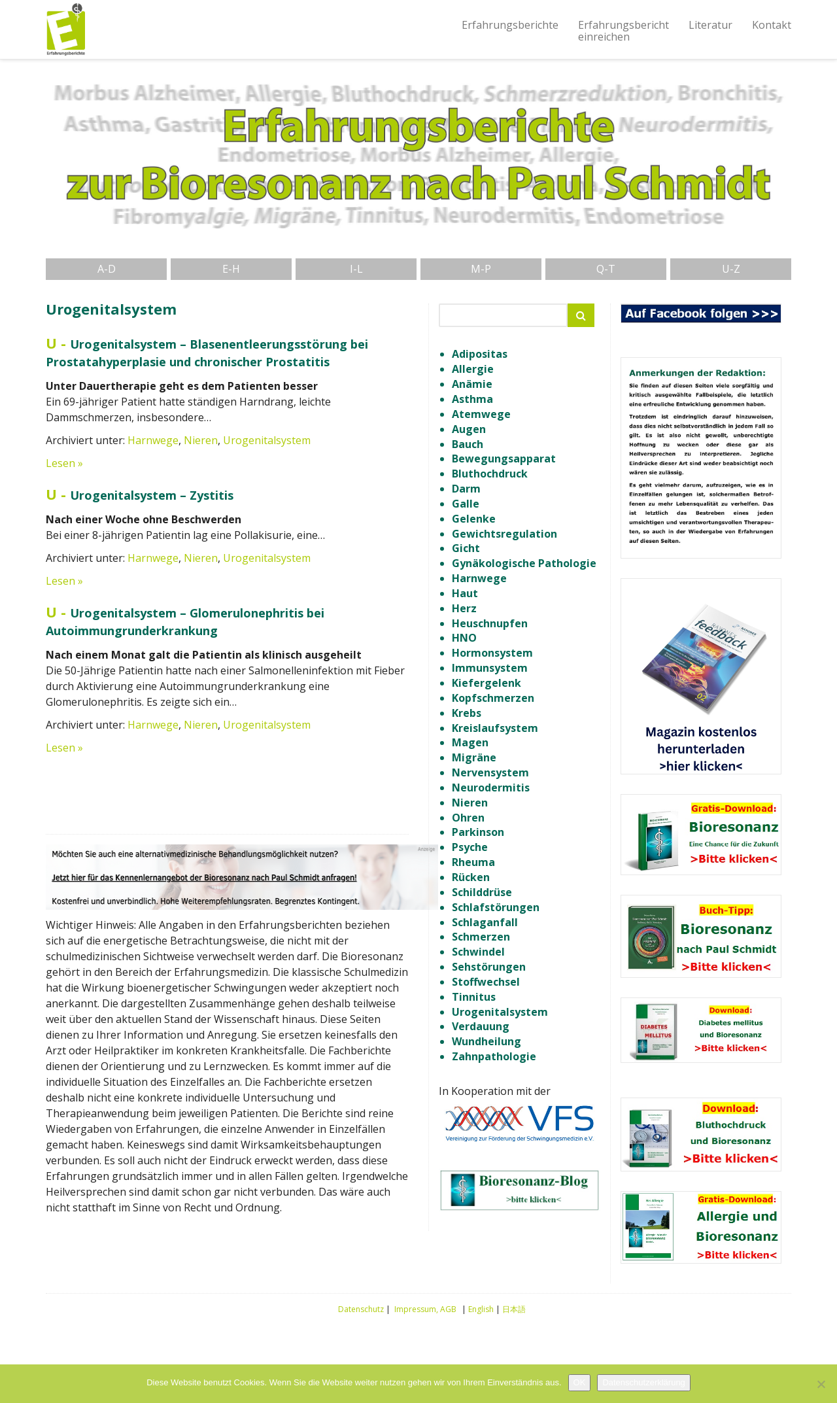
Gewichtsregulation (504, 534)
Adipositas (479, 354)
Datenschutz (361, 1309)
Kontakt (771, 25)
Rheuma (473, 862)
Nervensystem (490, 772)
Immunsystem (490, 668)
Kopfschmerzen (493, 698)
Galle (465, 503)
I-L (356, 269)
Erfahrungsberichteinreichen (623, 31)
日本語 (514, 1309)
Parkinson (478, 832)
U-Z (731, 269)
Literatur (710, 25)
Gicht (466, 548)
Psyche (470, 847)
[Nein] (820, 1384)
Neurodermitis (491, 787)
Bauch (467, 444)
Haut (465, 593)
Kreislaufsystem (495, 728)
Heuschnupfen (490, 623)
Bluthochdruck (490, 473)
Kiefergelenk (486, 683)
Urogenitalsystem (267, 440)
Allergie (473, 369)
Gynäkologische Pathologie (524, 563)
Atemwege (481, 414)
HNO (464, 638)
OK (579, 1382)
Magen (470, 742)
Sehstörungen (489, 967)
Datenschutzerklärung (643, 1382)
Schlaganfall (485, 922)
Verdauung (480, 1026)
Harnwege (153, 440)
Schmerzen (481, 936)
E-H (231, 269)
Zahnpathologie (494, 1056)
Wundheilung (486, 1041)
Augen (469, 429)
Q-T (605, 269)
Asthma (472, 399)
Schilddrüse (482, 892)
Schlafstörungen (495, 907)
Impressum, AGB (425, 1309)
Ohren (468, 817)
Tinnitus (474, 997)
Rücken (471, 877)
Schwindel (478, 951)
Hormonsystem (492, 653)
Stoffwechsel (486, 982)
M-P (481, 269)
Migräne (474, 757)
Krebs (466, 713)
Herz (464, 608)
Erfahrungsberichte (510, 25)
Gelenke (474, 518)
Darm (466, 488)
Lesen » (64, 463)
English (481, 1309)
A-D (106, 269)
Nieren (201, 440)
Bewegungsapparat (504, 458)
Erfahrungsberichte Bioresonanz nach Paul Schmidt (65, 29)
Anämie (472, 384)
